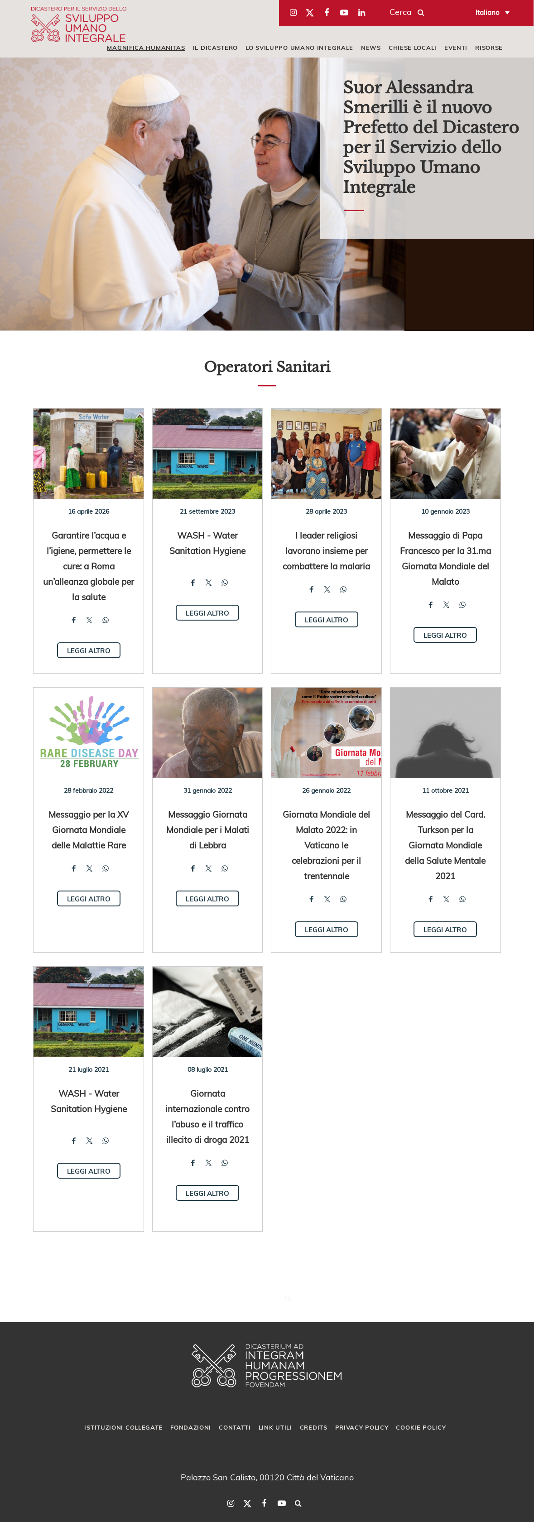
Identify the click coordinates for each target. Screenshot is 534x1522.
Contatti (235, 1427)
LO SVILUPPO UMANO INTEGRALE (299, 47)
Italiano (488, 12)
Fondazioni (190, 1427)
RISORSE (489, 47)
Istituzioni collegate (123, 1427)
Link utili (275, 1427)
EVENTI (455, 47)
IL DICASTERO (215, 47)
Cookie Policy (421, 1427)
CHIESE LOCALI (413, 47)
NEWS (371, 47)
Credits (313, 1427)
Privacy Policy (362, 1427)
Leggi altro (89, 650)
